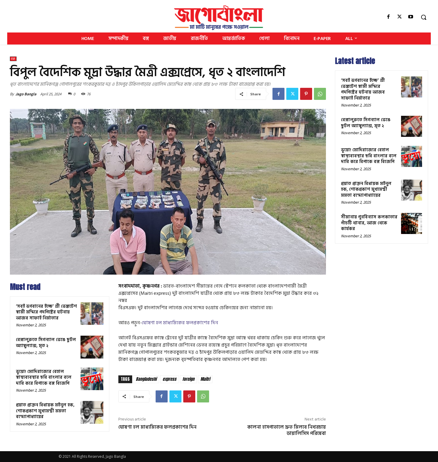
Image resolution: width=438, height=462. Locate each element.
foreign (188, 379)
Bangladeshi (146, 379)
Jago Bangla (25, 94)
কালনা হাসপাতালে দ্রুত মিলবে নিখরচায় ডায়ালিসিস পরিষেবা (286, 430)
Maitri (205, 379)
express (169, 379)
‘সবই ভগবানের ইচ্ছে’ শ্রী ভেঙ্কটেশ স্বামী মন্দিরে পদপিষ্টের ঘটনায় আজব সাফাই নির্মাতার (46, 312)
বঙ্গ (13, 59)
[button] (423, 17)
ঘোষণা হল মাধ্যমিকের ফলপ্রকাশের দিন (180, 323)
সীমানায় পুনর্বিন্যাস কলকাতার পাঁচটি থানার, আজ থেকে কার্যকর (369, 223)
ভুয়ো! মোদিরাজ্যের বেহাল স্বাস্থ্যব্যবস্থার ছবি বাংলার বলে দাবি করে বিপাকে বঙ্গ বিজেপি (43, 377)
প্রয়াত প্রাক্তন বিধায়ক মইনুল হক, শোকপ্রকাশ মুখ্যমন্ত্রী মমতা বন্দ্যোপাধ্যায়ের (45, 410)
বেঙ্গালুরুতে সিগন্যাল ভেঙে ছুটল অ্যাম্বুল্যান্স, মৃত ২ (46, 343)
